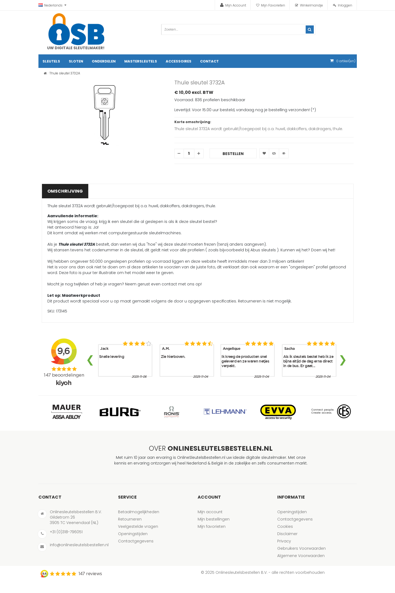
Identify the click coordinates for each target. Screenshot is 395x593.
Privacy (284, 541)
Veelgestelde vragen (138, 526)
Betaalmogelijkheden (138, 512)
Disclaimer (287, 533)
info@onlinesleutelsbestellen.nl (79, 545)
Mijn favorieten (212, 526)
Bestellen (233, 153)
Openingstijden (133, 533)
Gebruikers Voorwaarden (301, 548)
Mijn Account (235, 5)
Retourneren (130, 519)
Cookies (285, 526)
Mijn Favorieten (273, 5)
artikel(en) (345, 61)
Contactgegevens (136, 541)
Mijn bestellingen (214, 519)
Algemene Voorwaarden (301, 555)
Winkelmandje (311, 5)
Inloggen (345, 5)
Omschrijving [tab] (65, 191)
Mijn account (210, 512)
